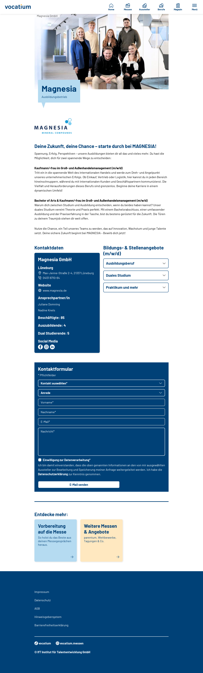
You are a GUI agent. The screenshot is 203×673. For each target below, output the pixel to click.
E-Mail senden (79, 484)
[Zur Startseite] (18, 7)
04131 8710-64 (49, 277)
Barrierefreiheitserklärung (51, 625)
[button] (136, 263)
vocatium (42, 643)
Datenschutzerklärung (53, 474)
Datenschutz (42, 600)
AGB (37, 608)
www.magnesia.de (55, 290)
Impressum (41, 592)
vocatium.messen (69, 643)
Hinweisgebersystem (48, 617)
